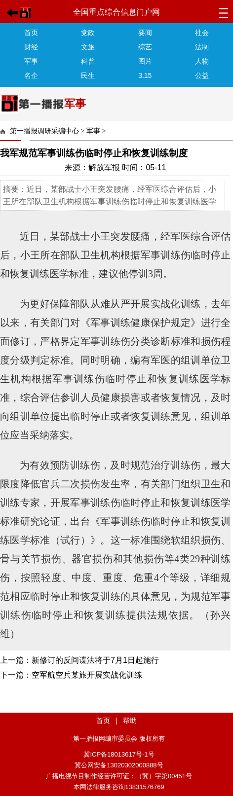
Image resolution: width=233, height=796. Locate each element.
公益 (202, 75)
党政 (88, 32)
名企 (31, 75)
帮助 (130, 720)
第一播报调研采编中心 (44, 131)
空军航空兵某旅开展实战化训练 (87, 675)
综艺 (145, 47)
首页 (31, 32)
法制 (202, 47)
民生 (88, 75)
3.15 (145, 75)
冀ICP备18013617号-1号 (118, 754)
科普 (88, 61)
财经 (31, 47)
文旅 (88, 47)
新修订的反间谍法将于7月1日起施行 (95, 660)
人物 (202, 61)
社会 (202, 32)
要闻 (145, 32)
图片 (145, 61)
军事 (31, 61)
